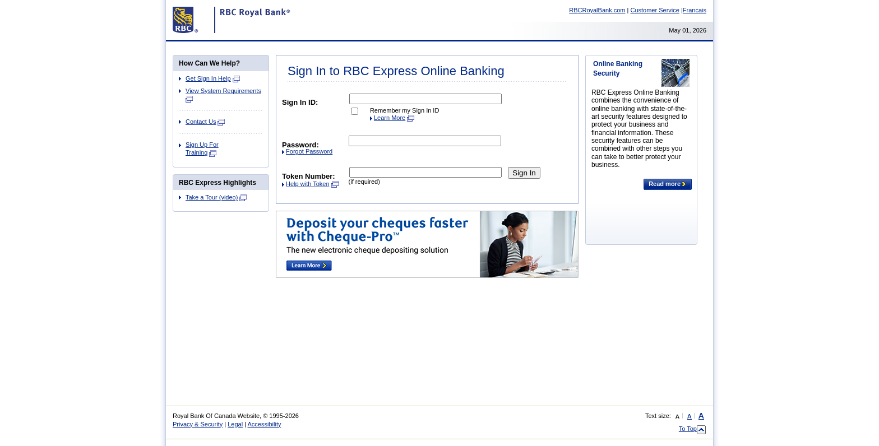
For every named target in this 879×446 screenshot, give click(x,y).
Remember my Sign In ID (404, 110)
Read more (668, 183)
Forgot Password (309, 151)
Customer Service (654, 10)
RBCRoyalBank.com (597, 10)
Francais (694, 10)
